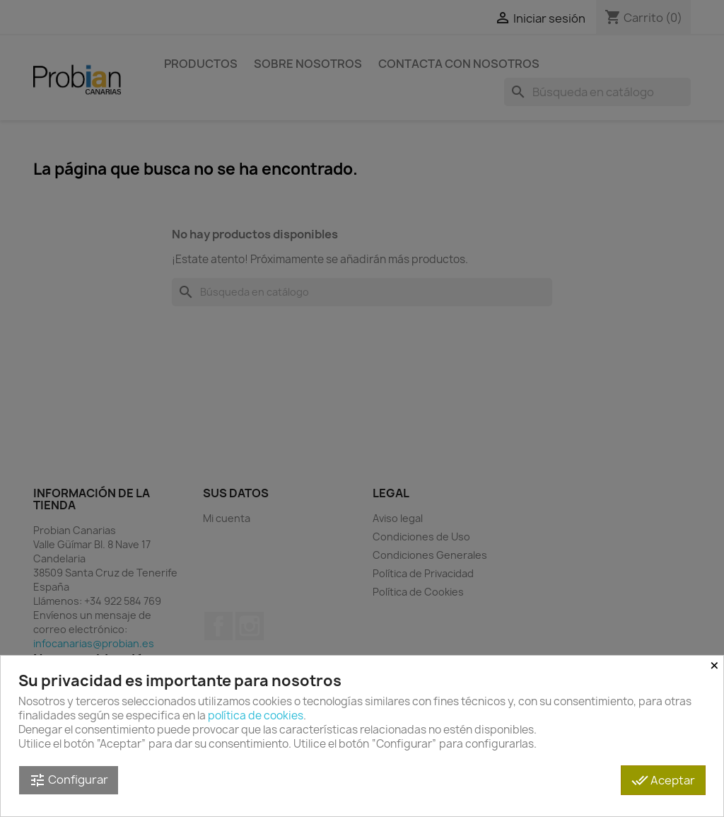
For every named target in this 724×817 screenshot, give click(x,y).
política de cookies (255, 715)
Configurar (68, 780)
